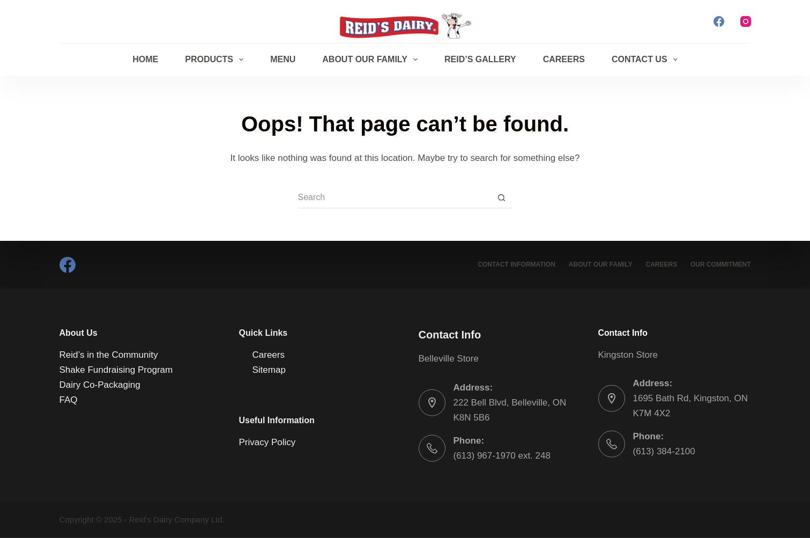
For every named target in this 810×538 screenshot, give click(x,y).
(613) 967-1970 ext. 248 (502, 455)
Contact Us (647, 59)
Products (216, 59)
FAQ (69, 400)
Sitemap (269, 370)
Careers (564, 59)
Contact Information (516, 264)
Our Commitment (720, 264)
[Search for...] (394, 198)
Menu (282, 59)
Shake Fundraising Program (116, 370)
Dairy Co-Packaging (100, 385)
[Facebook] (719, 21)
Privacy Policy (267, 442)
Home (145, 59)
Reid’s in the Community (109, 355)
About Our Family (372, 59)
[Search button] (501, 198)
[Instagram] (745, 21)
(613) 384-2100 (664, 451)
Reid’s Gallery (480, 59)
